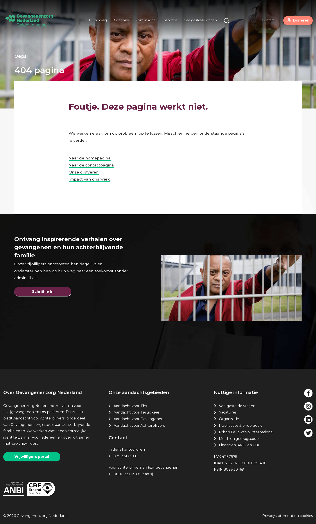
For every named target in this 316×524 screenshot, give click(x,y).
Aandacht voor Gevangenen (138, 417)
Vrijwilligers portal (31, 455)
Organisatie (229, 417)
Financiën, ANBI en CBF (239, 443)
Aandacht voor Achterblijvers (139, 424)
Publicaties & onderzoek (240, 424)
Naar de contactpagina (91, 157)
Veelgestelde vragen (199, 21)
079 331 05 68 (126, 454)
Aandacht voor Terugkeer (137, 410)
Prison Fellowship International (246, 430)
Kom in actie (144, 21)
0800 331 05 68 (127, 472)
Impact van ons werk (89, 171)
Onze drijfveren (84, 164)
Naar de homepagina (90, 150)
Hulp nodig (96, 21)
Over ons (119, 21)
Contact (265, 22)
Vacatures (228, 410)
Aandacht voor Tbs (130, 404)
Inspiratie (168, 21)
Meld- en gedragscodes (239, 437)
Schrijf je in (43, 287)
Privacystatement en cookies (287, 516)
